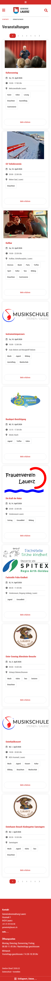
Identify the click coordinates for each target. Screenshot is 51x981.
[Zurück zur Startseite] (25, 10)
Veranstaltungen (18, 19)
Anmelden (16, 971)
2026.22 (17, 968)
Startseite (5, 19)
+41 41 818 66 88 (8, 924)
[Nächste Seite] (39, 36)
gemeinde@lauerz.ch (9, 927)
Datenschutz (6, 971)
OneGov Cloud (7, 968)
